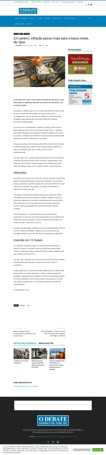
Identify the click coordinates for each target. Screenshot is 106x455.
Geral (51, 358)
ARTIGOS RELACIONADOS (25, 343)
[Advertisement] (67, 11)
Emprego (47, 18)
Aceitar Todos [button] (98, 450)
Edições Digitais (20, 24)
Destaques (23, 18)
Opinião (29, 24)
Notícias (32, 18)
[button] (89, 18)
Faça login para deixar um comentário (26, 386)
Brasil (27, 30)
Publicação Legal (69, 18)
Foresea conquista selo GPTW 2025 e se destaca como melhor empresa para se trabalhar (56, 365)
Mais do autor (46, 343)
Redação (19, 45)
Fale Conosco (55, 2)
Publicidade (80, 2)
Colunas (16, 358)
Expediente (46, 2)
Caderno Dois (57, 18)
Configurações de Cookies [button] (82, 450)
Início (15, 30)
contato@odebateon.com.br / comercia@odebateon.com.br (56, 437)
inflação (22, 305)
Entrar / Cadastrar (37, 2)
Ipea (28, 305)
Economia (26, 34)
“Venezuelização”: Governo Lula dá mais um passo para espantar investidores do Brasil (53, 333)
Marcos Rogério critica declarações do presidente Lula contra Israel (25, 333)
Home (16, 18)
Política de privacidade (68, 2)
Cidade (40, 18)
